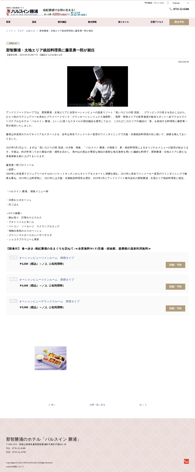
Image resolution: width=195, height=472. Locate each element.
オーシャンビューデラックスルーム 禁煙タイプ (49, 301)
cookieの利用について (15, 467)
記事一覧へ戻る (97, 405)
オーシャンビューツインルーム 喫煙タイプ (46, 257)
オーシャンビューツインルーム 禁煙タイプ (46, 279)
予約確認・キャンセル (154, 3)
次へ (141, 405)
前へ (53, 405)
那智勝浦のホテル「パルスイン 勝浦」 (43, 439)
